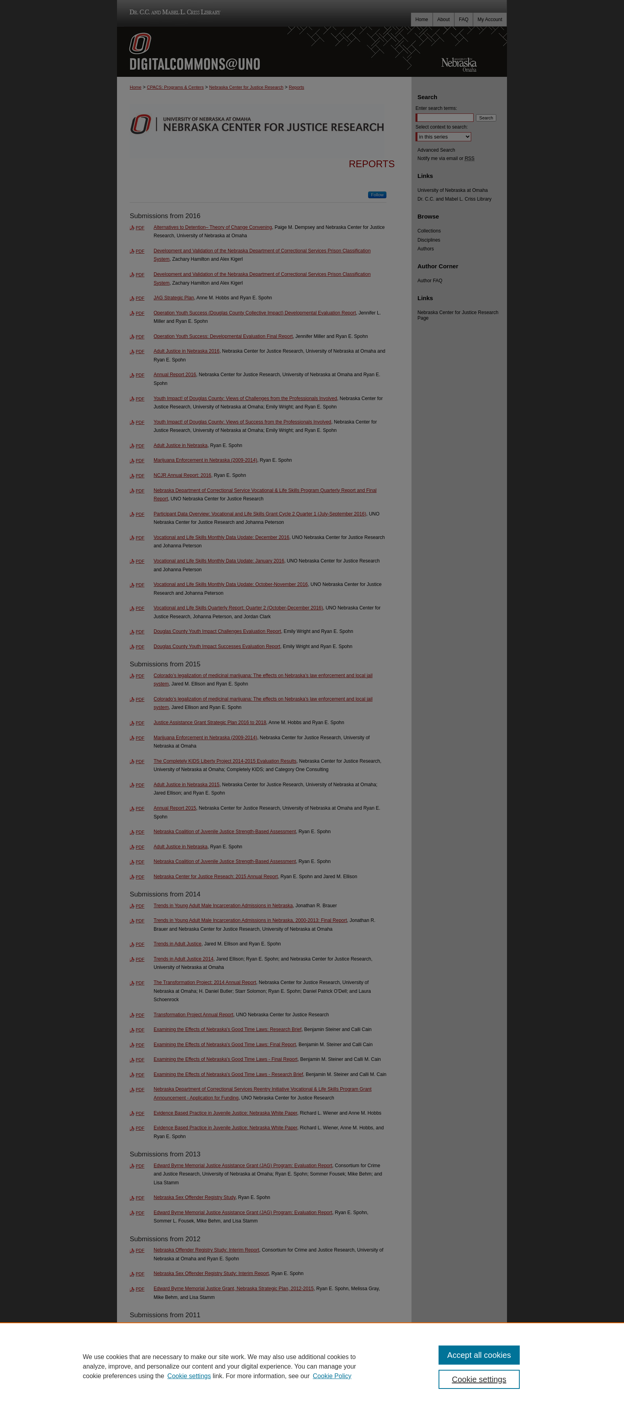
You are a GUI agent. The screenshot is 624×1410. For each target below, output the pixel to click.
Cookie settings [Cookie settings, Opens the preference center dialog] (479, 1379)
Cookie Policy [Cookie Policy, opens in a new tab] (332, 1376)
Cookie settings (189, 1376)
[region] (312, 1366)
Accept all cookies (479, 1355)
